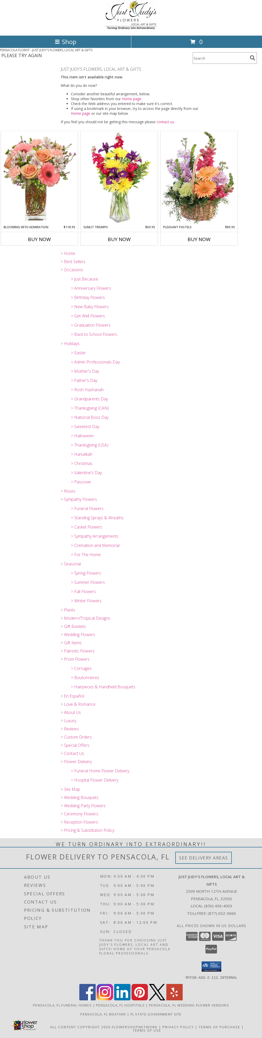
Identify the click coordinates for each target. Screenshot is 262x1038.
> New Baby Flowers (90, 306)
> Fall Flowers (83, 591)
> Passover (81, 482)
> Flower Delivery (76, 761)
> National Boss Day (89, 417)
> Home (68, 253)
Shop (65, 41)
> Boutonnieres (85, 677)
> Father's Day (84, 380)
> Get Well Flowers (88, 316)
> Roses (68, 491)
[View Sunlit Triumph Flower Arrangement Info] (119, 178)
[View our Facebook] (87, 998)
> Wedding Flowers (78, 634)
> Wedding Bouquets (80, 797)
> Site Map (70, 789)
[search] (252, 58)
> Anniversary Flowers (91, 288)
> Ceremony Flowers (79, 814)
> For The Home (86, 554)
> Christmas (81, 463)
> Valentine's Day (86, 472)
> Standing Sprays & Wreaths (97, 518)
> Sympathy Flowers (79, 499)
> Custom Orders (76, 737)
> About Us (71, 712)
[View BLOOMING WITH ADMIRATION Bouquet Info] (39, 178)
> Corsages (81, 668)
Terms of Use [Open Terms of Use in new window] (147, 1030)
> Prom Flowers (75, 659)
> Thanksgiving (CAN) (90, 408)
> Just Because (84, 279)
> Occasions (72, 270)
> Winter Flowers (86, 601)
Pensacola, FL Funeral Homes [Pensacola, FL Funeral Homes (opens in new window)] (62, 1005)
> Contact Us (72, 753)
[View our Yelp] (174, 998)
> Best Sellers (73, 261)
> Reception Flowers (79, 822)
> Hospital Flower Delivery (94, 780)
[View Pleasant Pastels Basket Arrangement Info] (199, 177)
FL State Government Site (156, 1014)
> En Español (72, 696)
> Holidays (70, 343)
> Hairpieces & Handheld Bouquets (103, 687)
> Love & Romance (78, 704)
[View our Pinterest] (140, 998)
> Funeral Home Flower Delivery (100, 771)
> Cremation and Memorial (95, 545)
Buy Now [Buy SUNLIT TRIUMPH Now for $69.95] (119, 239)
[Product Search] (220, 58)
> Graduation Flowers (91, 325)
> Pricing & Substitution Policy (87, 830)
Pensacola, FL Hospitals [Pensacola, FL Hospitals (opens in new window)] (120, 1005)
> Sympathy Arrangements (94, 536)
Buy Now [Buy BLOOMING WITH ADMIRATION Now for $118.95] (39, 239)
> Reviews (70, 729)
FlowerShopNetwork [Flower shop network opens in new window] (135, 1026)
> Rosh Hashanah (87, 389)
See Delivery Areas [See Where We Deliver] (203, 858)
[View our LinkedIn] (122, 998)
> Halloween (82, 436)
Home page (131, 98)
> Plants (68, 610)
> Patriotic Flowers (78, 651)
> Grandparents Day (89, 399)
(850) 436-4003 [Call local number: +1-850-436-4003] (218, 905)
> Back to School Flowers (94, 334)
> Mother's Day (85, 371)
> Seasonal (71, 564)
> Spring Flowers (86, 573)
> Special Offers (75, 745)
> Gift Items (71, 643)
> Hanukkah (81, 454)
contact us (165, 121)
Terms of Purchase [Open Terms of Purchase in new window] (219, 1026)
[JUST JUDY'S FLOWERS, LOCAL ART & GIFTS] (131, 28)
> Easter (78, 353)
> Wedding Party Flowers (83, 805)
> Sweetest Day (85, 426)
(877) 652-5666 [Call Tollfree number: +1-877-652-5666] (222, 913)
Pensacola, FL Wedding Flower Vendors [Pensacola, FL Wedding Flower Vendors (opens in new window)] (189, 1005)
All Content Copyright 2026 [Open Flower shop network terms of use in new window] (80, 1026)
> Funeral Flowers (87, 508)
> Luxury (68, 720)
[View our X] (157, 998)
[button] (211, 966)
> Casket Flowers (86, 527)
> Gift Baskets (73, 626)
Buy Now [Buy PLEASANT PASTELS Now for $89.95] (199, 239)
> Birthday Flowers (88, 297)
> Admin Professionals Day (95, 362)
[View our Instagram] (105, 998)
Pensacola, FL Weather (103, 1014)
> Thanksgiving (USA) (89, 445)
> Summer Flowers (88, 582)
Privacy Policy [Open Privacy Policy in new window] (178, 1026)
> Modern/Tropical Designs (85, 618)
